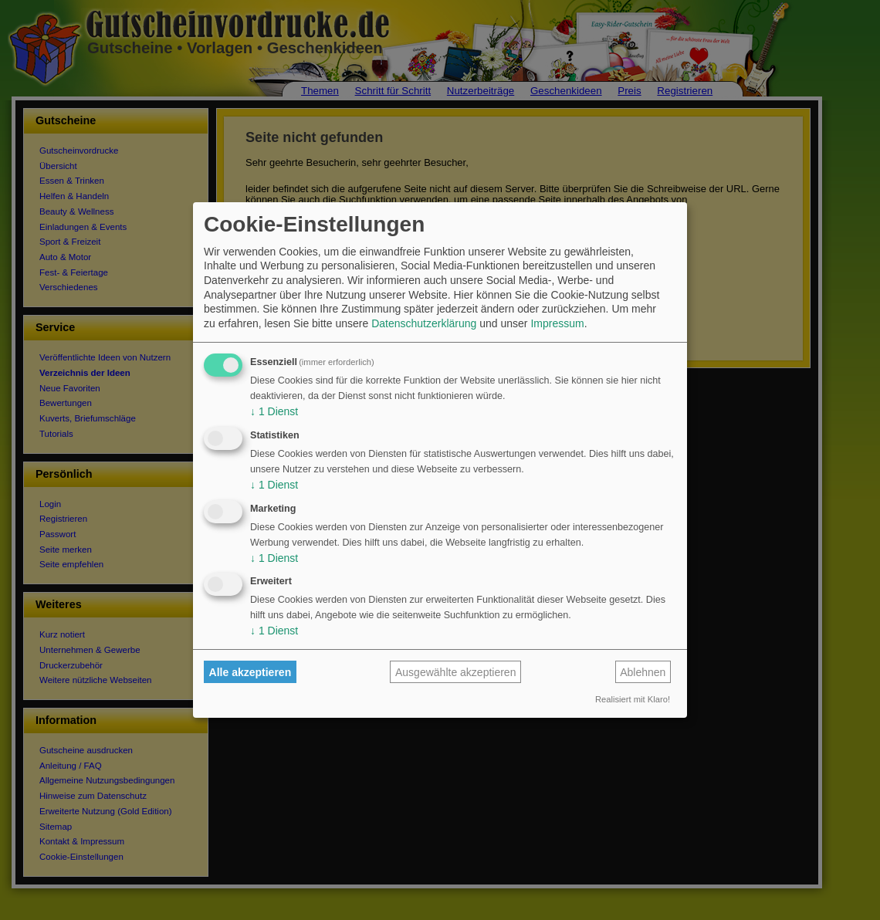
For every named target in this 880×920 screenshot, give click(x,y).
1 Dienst (274, 411)
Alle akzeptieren (250, 672)
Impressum (557, 323)
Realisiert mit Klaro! (632, 699)
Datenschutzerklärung (423, 323)
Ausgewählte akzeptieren (455, 672)
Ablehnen (642, 672)
